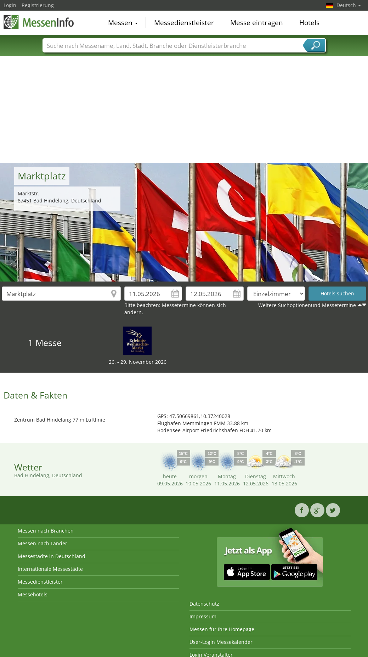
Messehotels (32, 594)
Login (10, 5)
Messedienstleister (184, 22)
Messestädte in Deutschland (51, 556)
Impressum (202, 616)
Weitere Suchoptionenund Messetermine (307, 305)
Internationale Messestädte (50, 569)
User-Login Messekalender (221, 642)
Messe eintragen (256, 22)
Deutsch (348, 5)
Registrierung (38, 5)
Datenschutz (204, 603)
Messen (123, 22)
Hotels (309, 22)
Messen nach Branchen (46, 530)
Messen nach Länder (42, 543)
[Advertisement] (184, 109)
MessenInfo (39, 22)
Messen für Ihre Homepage (221, 629)
